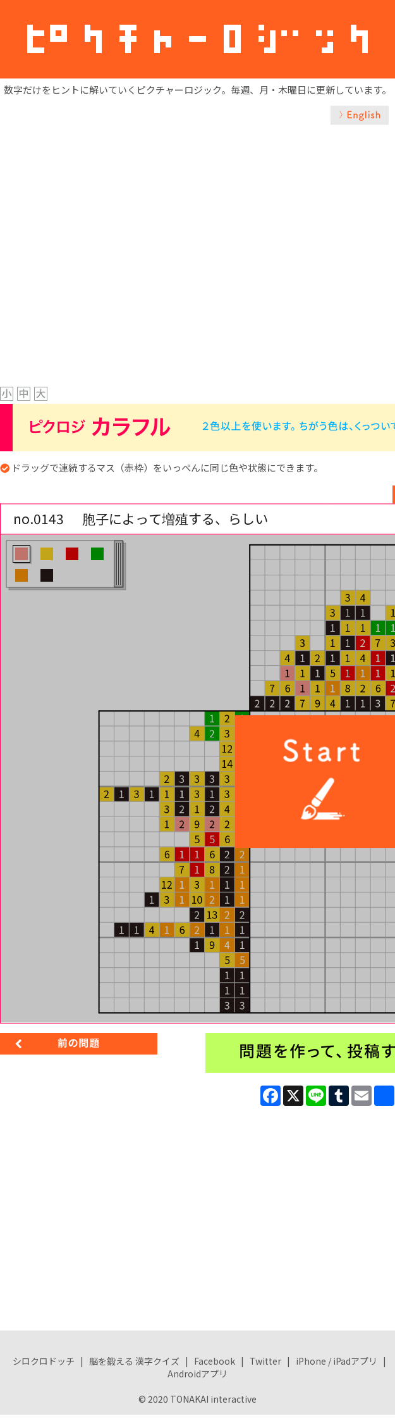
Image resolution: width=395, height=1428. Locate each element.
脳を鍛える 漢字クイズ (134, 1361)
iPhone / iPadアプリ (336, 1361)
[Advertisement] (135, 241)
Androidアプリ (197, 1373)
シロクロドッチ (44, 1361)
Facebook (214, 1361)
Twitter (265, 1361)
